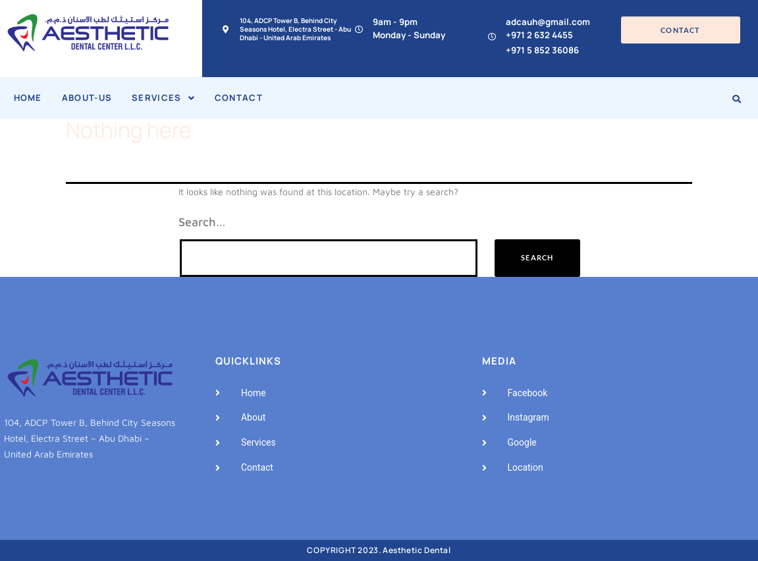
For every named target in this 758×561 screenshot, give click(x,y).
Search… (202, 222)
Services (163, 97)
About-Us (87, 97)
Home (28, 97)
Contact (239, 97)
